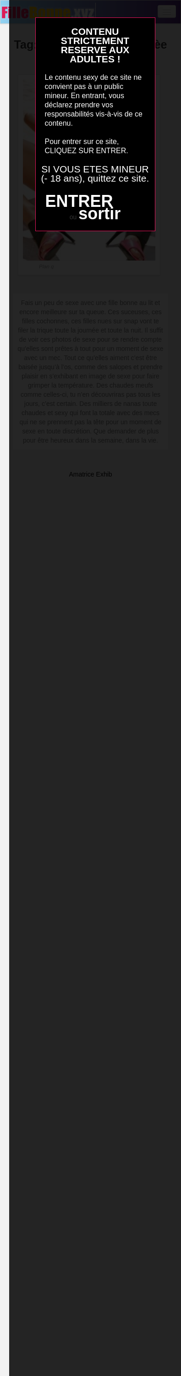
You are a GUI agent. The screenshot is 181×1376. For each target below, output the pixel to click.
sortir (99, 213)
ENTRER (79, 201)
